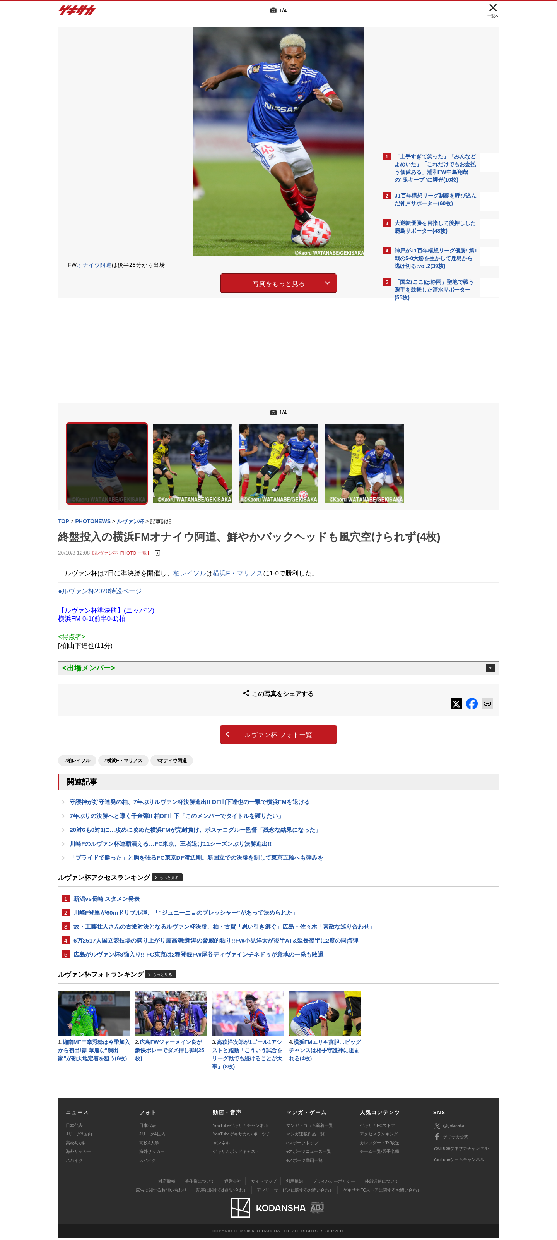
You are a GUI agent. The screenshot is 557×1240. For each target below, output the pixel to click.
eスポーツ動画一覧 (304, 1161)
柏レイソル (189, 561)
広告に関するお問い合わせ (161, 1191)
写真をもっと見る (211, 282)
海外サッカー (78, 1153)
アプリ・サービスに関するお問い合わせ (295, 1191)
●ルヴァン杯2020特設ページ (100, 579)
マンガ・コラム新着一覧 (309, 1127)
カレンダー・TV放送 (379, 1144)
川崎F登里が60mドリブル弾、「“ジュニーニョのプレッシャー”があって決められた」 (185, 899)
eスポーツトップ (302, 1144)
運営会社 (232, 1182)
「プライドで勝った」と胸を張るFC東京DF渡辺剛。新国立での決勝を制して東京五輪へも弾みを (196, 843)
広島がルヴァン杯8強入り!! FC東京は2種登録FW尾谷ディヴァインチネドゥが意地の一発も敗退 (198, 952)
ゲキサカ (77, 12)
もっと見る (169, 863)
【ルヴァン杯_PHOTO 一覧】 (120, 541)
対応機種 (166, 1182)
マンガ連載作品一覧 (305, 1135)
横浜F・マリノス (238, 561)
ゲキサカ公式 (450, 1138)
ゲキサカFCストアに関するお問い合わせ (382, 1191)
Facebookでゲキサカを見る (427, 438)
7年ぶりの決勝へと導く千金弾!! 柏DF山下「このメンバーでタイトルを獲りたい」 (177, 798)
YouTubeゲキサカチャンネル (240, 1127)
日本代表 (74, 1127)
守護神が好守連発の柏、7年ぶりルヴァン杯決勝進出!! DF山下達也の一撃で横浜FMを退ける (190, 784)
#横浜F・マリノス (123, 741)
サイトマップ (264, 1182)
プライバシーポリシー (334, 1182)
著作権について (200, 1182)
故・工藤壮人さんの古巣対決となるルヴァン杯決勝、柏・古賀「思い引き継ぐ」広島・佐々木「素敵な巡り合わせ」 (218, 918)
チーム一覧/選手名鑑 (379, 1153)
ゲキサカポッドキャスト (236, 1153)
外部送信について (382, 1182)
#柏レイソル (77, 741)
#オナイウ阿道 (172, 741)
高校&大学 (75, 1144)
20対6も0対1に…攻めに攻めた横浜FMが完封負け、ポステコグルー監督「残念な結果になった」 (195, 813)
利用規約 (294, 1182)
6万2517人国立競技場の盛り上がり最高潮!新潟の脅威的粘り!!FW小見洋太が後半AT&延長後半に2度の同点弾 (215, 937)
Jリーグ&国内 (79, 1135)
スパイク (74, 1161)
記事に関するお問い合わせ (222, 1191)
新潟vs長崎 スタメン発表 (106, 884)
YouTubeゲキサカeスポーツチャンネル (241, 1139)
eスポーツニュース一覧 (308, 1153)
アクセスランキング (379, 1135)
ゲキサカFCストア (377, 1127)
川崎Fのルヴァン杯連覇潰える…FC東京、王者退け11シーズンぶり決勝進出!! (171, 828)
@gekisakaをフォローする (426, 422)
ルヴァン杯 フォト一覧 (210, 718)
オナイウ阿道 (94, 265)
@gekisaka (449, 1127)
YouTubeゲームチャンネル (458, 1161)
